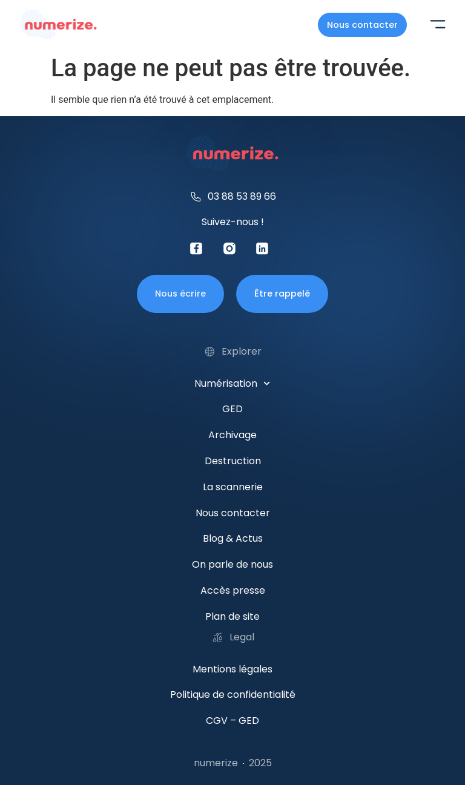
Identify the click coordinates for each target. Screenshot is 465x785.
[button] (437, 25)
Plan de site (232, 616)
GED (232, 409)
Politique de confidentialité (232, 694)
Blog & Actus (233, 538)
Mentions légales (232, 669)
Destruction (233, 461)
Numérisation (232, 383)
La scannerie (233, 487)
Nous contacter (233, 513)
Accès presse (232, 590)
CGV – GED (232, 721)
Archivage (232, 435)
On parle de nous (232, 564)
